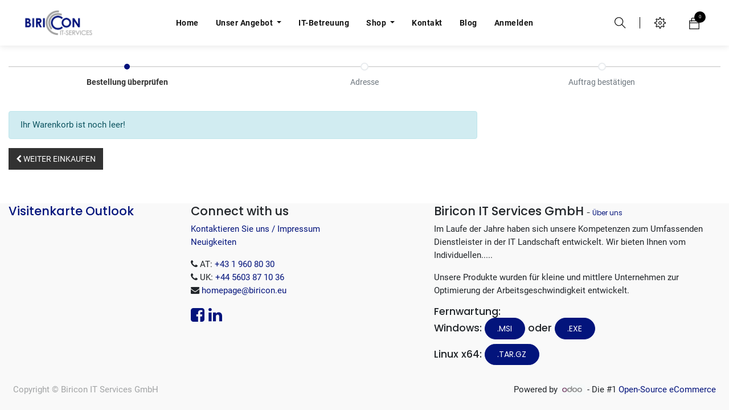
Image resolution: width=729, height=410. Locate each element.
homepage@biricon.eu (244, 290)
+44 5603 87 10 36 (249, 277)
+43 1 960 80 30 (245, 264)
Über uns (607, 213)
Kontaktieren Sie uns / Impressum (255, 229)
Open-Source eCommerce (667, 389)
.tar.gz (511, 354)
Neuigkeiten (213, 242)
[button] (56, 159)
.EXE (574, 328)
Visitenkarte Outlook (71, 211)
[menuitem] (187, 23)
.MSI (504, 328)
